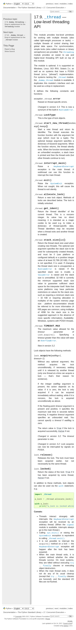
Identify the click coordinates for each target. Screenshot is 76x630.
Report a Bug (10, 49)
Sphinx (66, 626)
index (70, 4)
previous (49, 4)
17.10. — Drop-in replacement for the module (15, 37)
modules (63, 4)
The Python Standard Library (29, 8)
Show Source (10, 51)
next (56, 4)
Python (9, 4)
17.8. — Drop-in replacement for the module (15, 24)
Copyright (18, 616)
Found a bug (67, 623)
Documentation (9, 8)
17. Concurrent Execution (53, 8)
